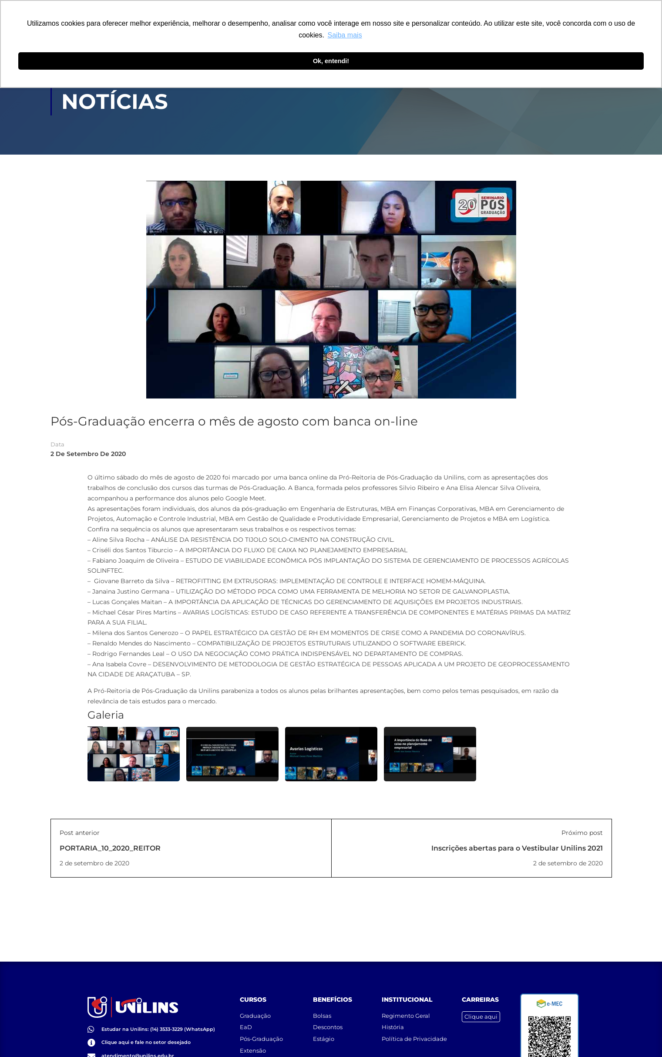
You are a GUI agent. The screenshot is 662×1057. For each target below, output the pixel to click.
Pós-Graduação (261, 1030)
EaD (246, 1019)
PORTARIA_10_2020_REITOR (110, 848)
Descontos (328, 1019)
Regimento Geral (406, 1007)
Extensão (253, 1042)
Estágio (323, 1030)
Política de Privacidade (414, 1030)
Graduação (255, 1007)
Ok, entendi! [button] (331, 60)
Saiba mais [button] (345, 35)
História (393, 1019)
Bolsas (322, 1007)
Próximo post (582, 833)
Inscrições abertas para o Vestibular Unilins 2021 (517, 848)
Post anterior (80, 833)
